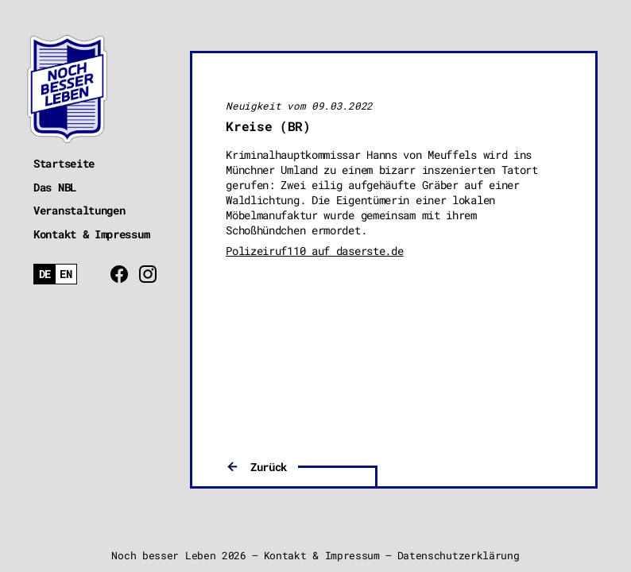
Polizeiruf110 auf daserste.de (314, 250)
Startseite (64, 163)
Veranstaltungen (79, 210)
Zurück (268, 466)
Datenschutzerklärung (458, 555)
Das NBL (54, 187)
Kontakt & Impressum (91, 234)
